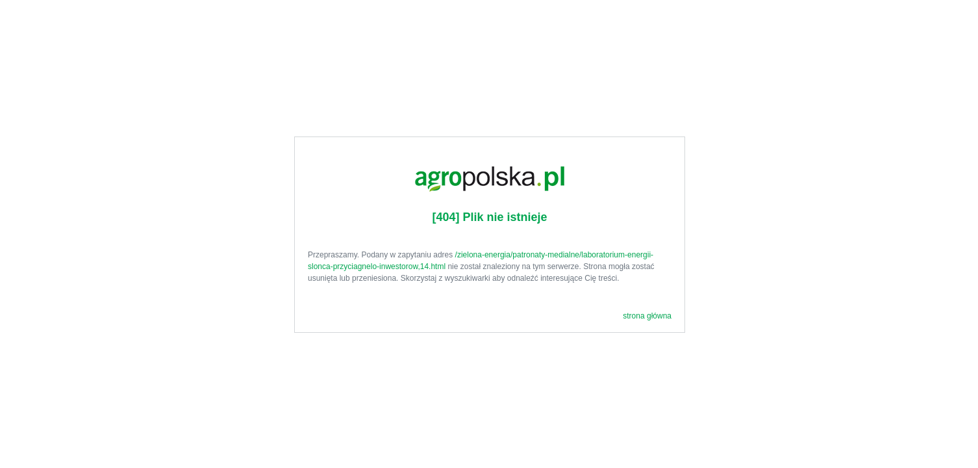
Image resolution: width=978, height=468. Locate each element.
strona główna (647, 315)
